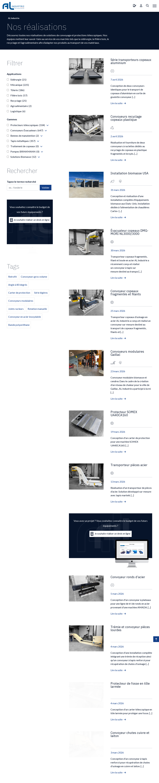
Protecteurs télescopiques (27, 125)
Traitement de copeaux (24, 146)
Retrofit (12, 276)
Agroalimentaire (21, 106)
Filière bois (18, 95)
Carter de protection (19, 292)
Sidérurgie (18, 79)
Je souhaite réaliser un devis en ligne (111, 534)
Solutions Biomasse (23, 157)
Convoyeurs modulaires (20, 300)
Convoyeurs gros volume (34, 276)
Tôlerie (17, 90)
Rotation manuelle (37, 308)
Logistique (17, 111)
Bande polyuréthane (19, 324)
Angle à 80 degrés (17, 284)
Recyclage (18, 101)
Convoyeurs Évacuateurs (26, 130)
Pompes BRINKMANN (24, 151)
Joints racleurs (16, 308)
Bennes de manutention (24, 136)
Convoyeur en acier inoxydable (24, 316)
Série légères (41, 292)
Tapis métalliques (22, 141)
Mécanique (19, 85)
